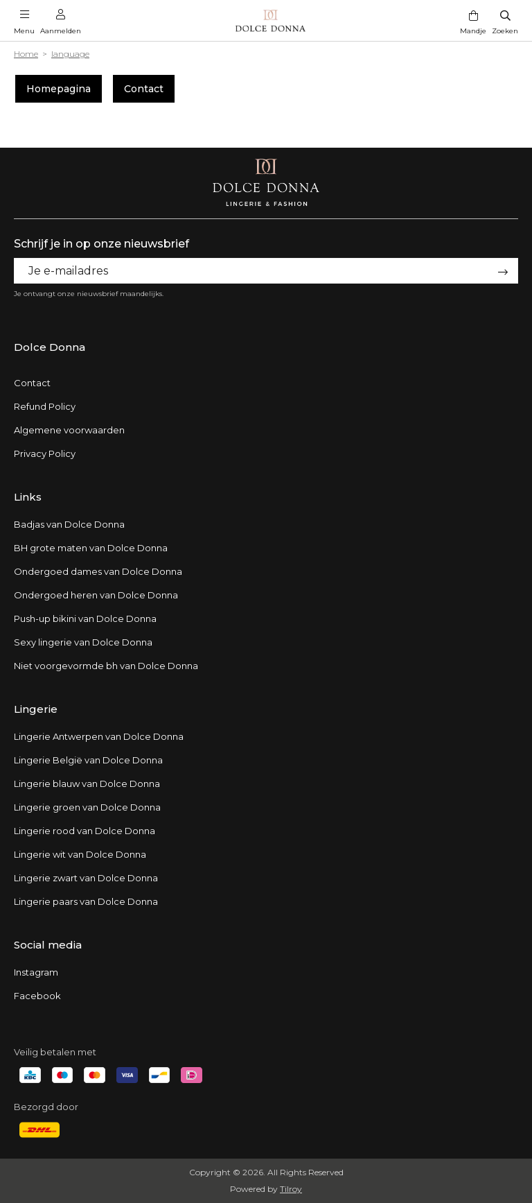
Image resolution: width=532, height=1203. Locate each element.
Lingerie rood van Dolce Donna (84, 830)
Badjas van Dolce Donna (69, 524)
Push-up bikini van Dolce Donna (85, 618)
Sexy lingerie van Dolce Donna (83, 642)
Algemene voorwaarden (69, 429)
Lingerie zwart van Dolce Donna (86, 877)
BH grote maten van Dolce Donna (91, 547)
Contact (143, 89)
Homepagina (58, 89)
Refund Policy (45, 406)
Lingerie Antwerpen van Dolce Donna (99, 736)
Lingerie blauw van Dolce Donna (87, 783)
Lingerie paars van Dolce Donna (86, 901)
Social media (48, 944)
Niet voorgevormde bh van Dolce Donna (106, 665)
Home (26, 54)
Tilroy (291, 1189)
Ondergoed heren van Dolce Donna (96, 594)
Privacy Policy (45, 453)
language (70, 54)
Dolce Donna (49, 347)
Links (28, 496)
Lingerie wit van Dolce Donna (80, 854)
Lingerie (35, 709)
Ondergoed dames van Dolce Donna (98, 571)
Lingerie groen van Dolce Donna (87, 807)
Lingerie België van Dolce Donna (88, 759)
